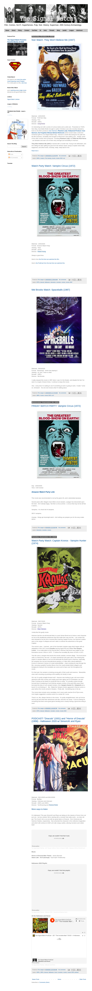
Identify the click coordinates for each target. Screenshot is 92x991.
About (13, 30)
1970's (38, 282)
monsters (58, 282)
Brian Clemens (42, 629)
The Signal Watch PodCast (38, 848)
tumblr (64, 30)
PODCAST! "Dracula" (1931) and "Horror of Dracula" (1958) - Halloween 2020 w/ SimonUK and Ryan (58, 719)
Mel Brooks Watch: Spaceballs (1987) (51, 289)
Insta (45, 30)
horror (55, 972)
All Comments (13, 157)
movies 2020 (59, 158)
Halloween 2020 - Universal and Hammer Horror (56, 912)
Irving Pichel (41, 123)
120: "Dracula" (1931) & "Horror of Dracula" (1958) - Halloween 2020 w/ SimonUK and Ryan (66, 848)
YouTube (34, 30)
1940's (38, 158)
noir (64, 158)
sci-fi (53, 395)
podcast (77, 972)
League (71, 30)
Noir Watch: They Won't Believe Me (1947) (53, 40)
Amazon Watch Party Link (43, 492)
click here (24, 83)
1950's (41, 972)
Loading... (10, 106)
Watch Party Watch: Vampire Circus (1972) (53, 166)
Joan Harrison (52, 131)
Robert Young (42, 251)
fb (40, 30)
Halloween (47, 282)
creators (42, 158)
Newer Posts (35, 979)
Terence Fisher (53, 805)
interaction (53, 282)
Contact (26, 30)
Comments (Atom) (44, 982)
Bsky (58, 30)
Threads (51, 30)
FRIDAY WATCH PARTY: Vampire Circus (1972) (56, 406)
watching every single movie (18, 90)
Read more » (35, 150)
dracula (42, 282)
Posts (10, 154)
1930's (38, 972)
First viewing (48, 158)
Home (7, 30)
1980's (38, 395)
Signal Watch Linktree (13, 99)
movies (53, 158)
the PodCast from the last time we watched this (50, 263)
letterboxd (79, 30)
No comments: (63, 155)
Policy (20, 30)
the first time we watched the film (49, 259)
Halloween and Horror (50, 964)
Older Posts (82, 979)
